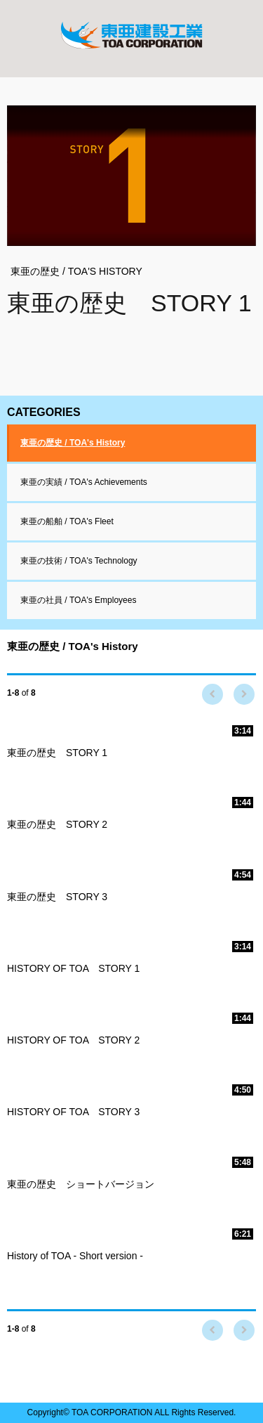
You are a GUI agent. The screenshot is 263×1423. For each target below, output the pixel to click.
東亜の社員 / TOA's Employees (78, 600)
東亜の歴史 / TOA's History (72, 443)
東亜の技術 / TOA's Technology (78, 561)
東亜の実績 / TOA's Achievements (83, 482)
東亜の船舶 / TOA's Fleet (67, 521)
